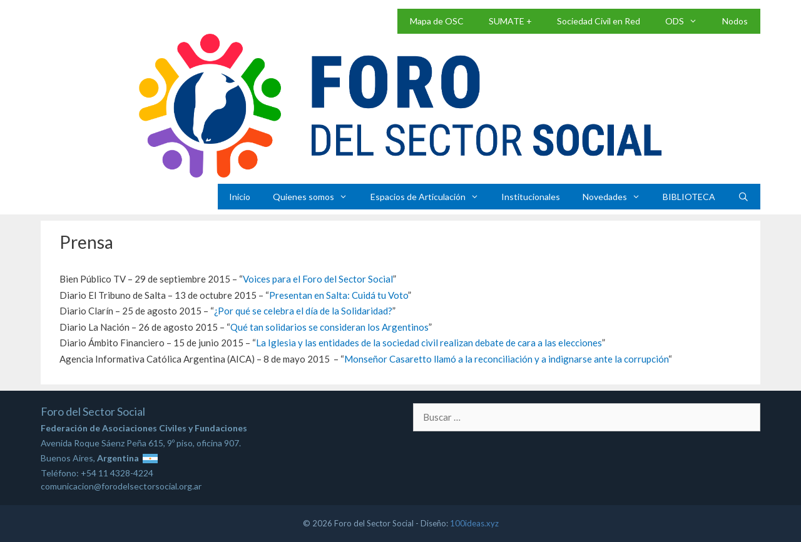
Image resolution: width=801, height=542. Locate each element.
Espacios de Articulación (430, 196)
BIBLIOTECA (689, 196)
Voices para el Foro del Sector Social (318, 278)
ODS (687, 21)
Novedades (617, 196)
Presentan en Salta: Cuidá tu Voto (338, 295)
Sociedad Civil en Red (598, 21)
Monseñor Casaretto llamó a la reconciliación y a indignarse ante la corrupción (506, 358)
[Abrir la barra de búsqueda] (743, 196)
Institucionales (530, 196)
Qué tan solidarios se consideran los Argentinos (329, 327)
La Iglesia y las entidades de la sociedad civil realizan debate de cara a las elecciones (429, 342)
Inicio (239, 196)
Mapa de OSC (437, 21)
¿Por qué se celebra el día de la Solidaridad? (303, 310)
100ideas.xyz (474, 523)
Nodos (735, 21)
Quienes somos (316, 196)
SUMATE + (510, 21)
